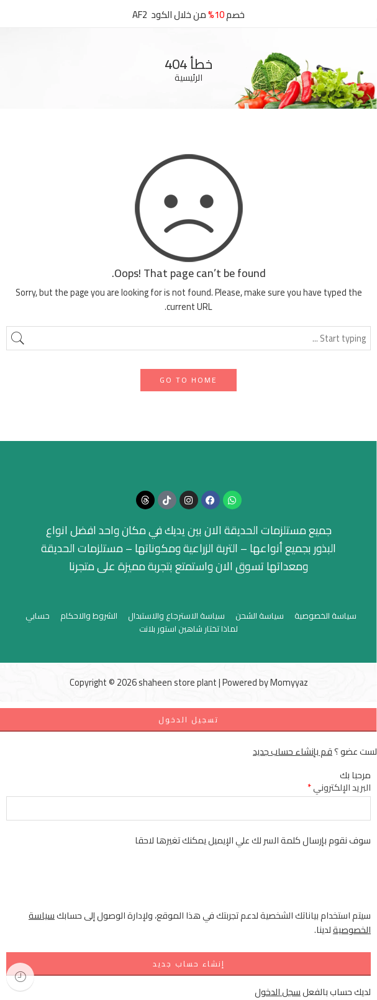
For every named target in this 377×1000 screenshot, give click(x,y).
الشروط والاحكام (88, 615)
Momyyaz (289, 682)
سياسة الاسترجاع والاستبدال (176, 615)
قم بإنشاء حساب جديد (292, 751)
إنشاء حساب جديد (189, 964)
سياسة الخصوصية (325, 615)
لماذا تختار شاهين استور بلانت (188, 628)
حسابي (37, 615)
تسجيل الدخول (188, 719)
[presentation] (276, 884)
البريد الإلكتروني (339, 787)
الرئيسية (188, 78)
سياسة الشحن (259, 615)
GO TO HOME (188, 380)
